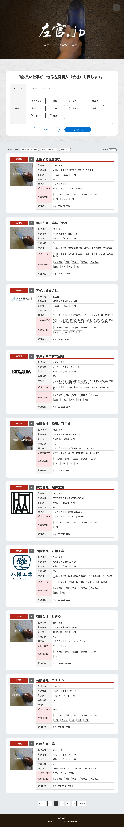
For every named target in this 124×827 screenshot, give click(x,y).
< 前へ (42, 803)
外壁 (55, 115)
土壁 (55, 108)
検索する (78, 129)
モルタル (38, 108)
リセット (46, 129)
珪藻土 (75, 101)
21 (74, 803)
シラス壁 (38, 101)
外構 (94, 108)
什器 (36, 115)
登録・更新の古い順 (49, 149)
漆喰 (55, 101)
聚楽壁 (95, 101)
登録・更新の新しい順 (29, 149)
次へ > (82, 803)
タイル (75, 108)
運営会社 (62, 818)
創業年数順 (65, 149)
